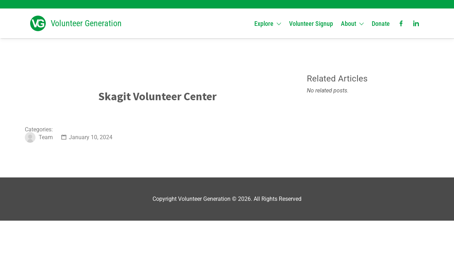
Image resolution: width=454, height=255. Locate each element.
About (348, 23)
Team (46, 137)
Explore (263, 23)
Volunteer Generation (86, 23)
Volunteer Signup (311, 23)
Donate (381, 23)
